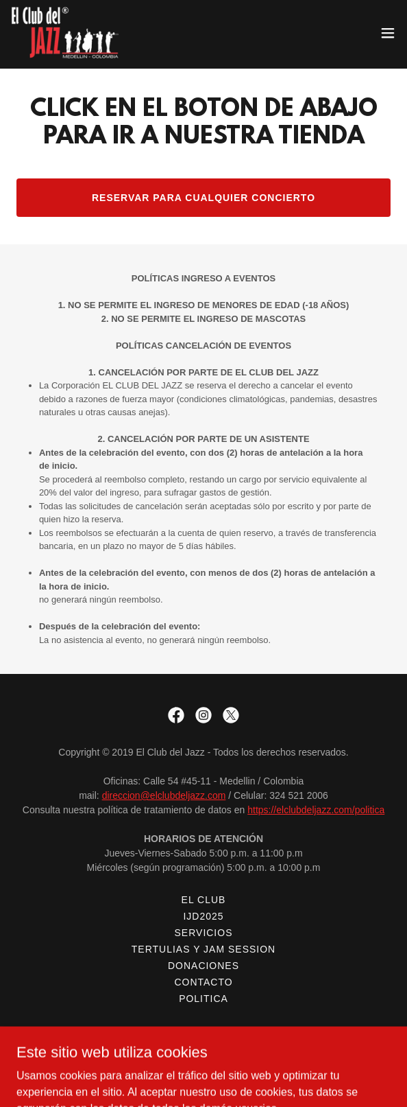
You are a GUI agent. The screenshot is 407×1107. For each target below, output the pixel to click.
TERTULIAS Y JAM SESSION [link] (203, 949)
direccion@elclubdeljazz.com (164, 795)
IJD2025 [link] (203, 916)
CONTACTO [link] (203, 982)
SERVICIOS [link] (204, 932)
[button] (388, 33)
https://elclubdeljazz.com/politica (315, 809)
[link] (66, 32)
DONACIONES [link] (203, 965)
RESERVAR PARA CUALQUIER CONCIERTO (203, 197)
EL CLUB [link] (204, 899)
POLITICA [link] (203, 998)
